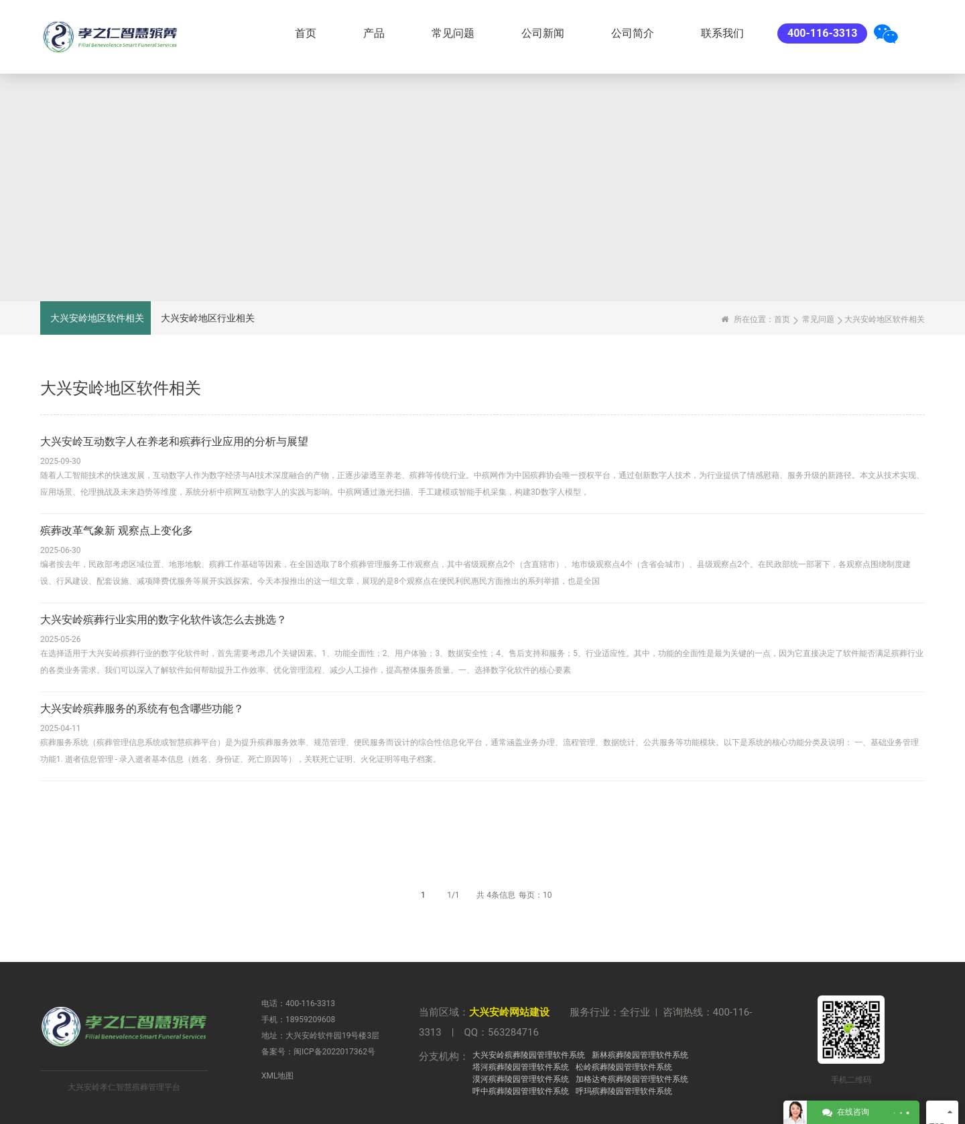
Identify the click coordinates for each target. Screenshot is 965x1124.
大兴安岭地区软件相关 (97, 318)
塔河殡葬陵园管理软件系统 (520, 1067)
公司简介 (632, 33)
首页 (305, 33)
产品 (374, 33)
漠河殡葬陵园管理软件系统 (520, 1079)
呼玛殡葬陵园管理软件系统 (624, 1091)
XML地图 (277, 1075)
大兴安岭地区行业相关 (208, 318)
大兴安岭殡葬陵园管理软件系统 (528, 1055)
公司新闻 (542, 33)
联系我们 (722, 33)
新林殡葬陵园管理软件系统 (640, 1055)
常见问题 (453, 33)
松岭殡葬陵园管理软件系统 (624, 1067)
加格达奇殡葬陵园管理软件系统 (632, 1079)
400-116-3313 (822, 33)
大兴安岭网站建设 (509, 1012)
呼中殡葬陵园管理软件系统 (520, 1091)
